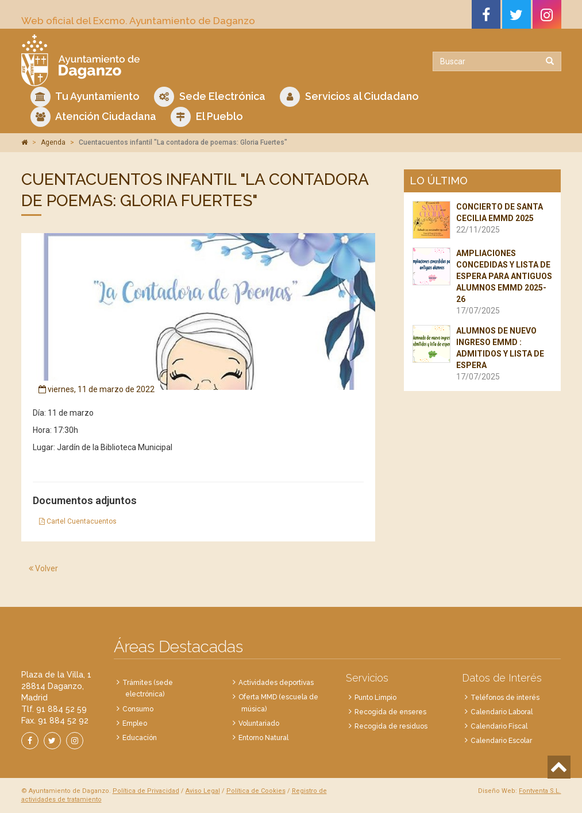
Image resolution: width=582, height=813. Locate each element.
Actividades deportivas (276, 683)
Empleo (134, 723)
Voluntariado (258, 723)
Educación (139, 738)
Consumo (137, 709)
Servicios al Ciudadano (349, 97)
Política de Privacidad (146, 791)
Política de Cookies (256, 791)
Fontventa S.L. (540, 791)
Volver (43, 568)
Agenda (53, 142)
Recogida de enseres (390, 712)
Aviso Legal (203, 791)
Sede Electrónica (209, 97)
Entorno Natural (263, 738)
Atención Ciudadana (93, 117)
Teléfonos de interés (505, 698)
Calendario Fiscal (499, 726)
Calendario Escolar (501, 741)
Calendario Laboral (502, 712)
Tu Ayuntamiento (85, 97)
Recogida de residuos (390, 726)
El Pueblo (207, 117)
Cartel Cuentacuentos (78, 521)
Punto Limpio (375, 698)
